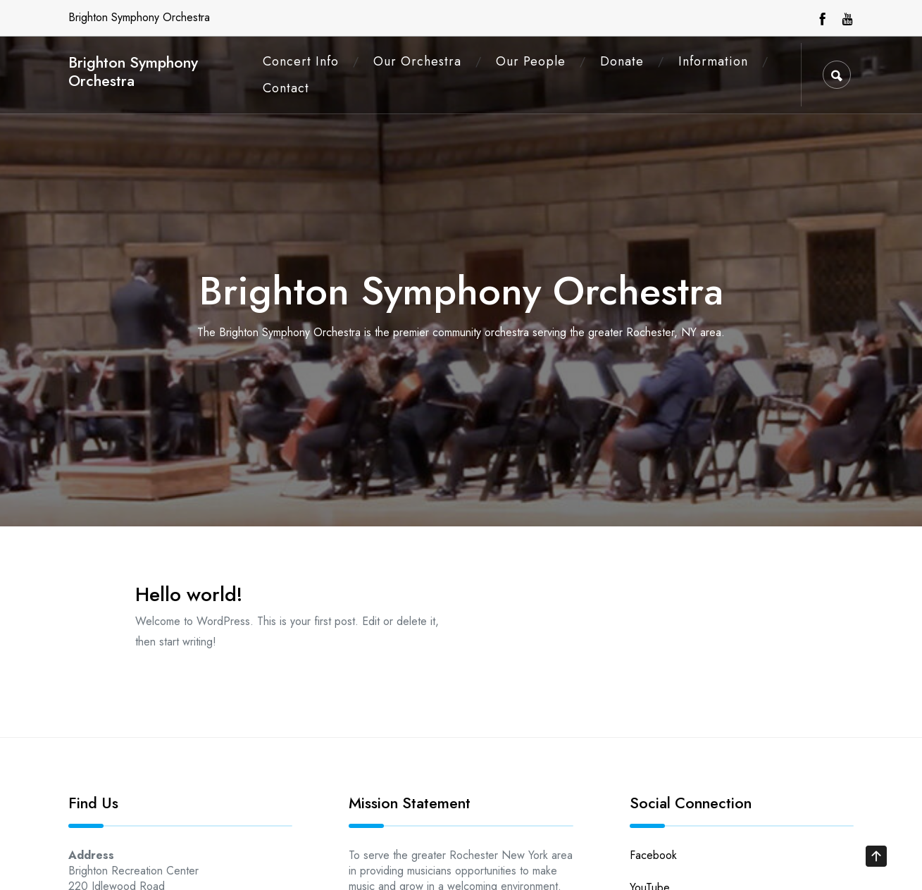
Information (713, 61)
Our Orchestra (417, 61)
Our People (531, 61)
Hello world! (188, 594)
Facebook (653, 855)
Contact (286, 88)
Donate (622, 61)
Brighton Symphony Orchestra (133, 71)
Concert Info (301, 61)
